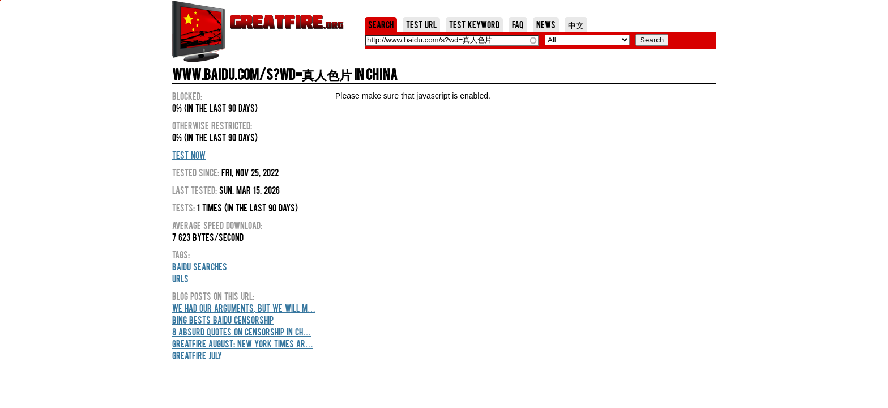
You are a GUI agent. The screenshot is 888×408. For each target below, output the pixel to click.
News (546, 24)
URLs (180, 278)
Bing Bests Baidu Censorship (223, 319)
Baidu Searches (199, 266)
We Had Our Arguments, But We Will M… (243, 308)
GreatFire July (197, 355)
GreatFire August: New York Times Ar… (242, 343)
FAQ (518, 24)
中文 (576, 24)
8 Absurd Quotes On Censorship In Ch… (241, 331)
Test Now (189, 155)
